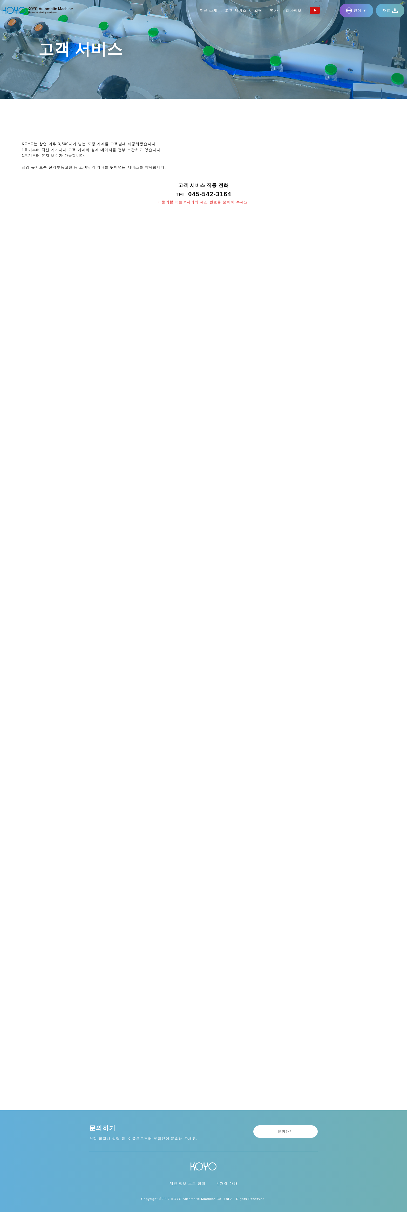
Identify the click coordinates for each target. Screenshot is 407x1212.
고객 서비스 (235, 10)
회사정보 (294, 10)
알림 (258, 10)
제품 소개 (208, 10)
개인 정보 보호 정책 (187, 1183)
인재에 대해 (227, 1183)
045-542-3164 (209, 194)
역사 (274, 10)
